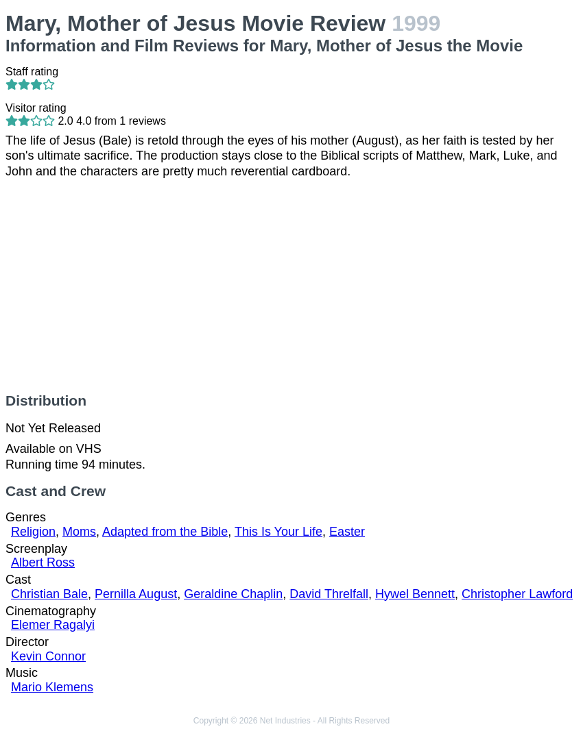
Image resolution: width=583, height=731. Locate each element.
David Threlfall (328, 594)
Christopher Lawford (517, 594)
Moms (79, 531)
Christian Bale (49, 594)
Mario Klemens (52, 687)
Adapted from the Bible (165, 531)
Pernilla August (136, 594)
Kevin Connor (48, 656)
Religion (33, 531)
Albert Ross (43, 562)
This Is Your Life (278, 531)
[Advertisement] (291, 286)
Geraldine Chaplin (233, 594)
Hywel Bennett (415, 594)
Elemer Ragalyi (53, 625)
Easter (347, 531)
